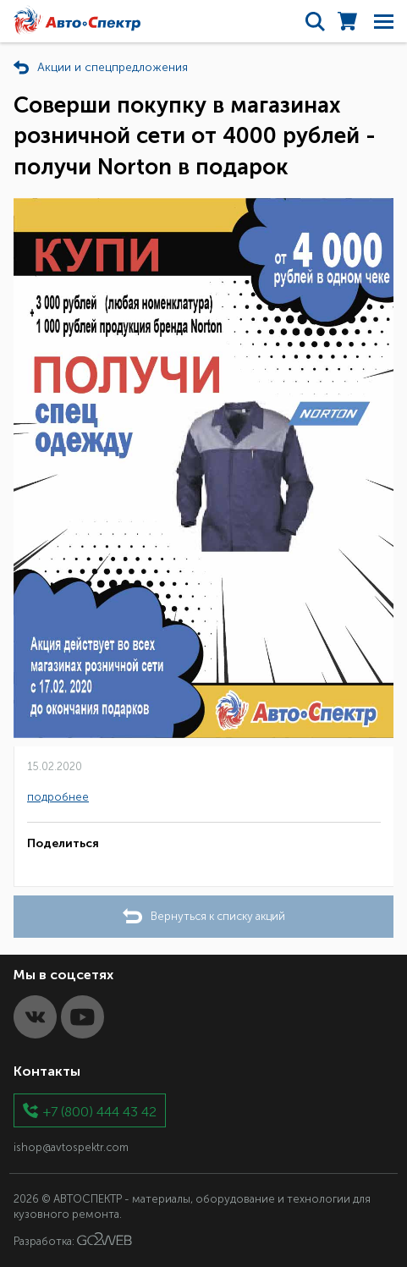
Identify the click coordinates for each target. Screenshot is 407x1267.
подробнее (58, 796)
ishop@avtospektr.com (71, 1147)
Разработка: (73, 1240)
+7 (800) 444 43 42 (100, 1111)
